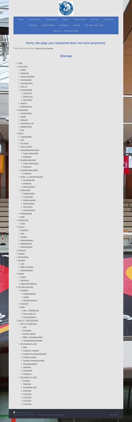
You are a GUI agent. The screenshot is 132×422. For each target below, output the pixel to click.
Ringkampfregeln (27, 240)
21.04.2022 (27, 394)
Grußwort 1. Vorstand (31, 350)
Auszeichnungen (27, 83)
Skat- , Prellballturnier (31, 310)
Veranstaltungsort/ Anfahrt (32, 340)
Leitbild (23, 70)
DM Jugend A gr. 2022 (29, 377)
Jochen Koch (28, 97)
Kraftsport (24, 120)
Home (20, 63)
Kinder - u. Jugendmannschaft (32, 177)
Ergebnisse (27, 157)
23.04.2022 (27, 401)
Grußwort (26, 381)
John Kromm (27, 207)
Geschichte (25, 73)
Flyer (22, 130)
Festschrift (24, 304)
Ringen (20, 133)
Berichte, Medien (29, 334)
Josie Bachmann (29, 210)
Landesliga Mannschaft (29, 170)
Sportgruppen (23, 110)
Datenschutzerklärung (29, 284)
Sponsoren (22, 250)
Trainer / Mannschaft (30, 153)
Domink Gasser (28, 203)
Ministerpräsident (29, 294)
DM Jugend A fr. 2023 (29, 344)
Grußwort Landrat (29, 357)
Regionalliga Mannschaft (30, 150)
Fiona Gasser (28, 197)
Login (116, 412)
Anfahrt (23, 277)
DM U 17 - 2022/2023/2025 (28, 320)
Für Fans (21, 227)
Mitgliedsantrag (26, 107)
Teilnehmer (27, 367)
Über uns (24, 86)
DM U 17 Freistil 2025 (29, 324)
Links (22, 264)
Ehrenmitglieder (26, 90)
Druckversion (19, 412)
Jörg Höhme (27, 100)
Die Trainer (25, 143)
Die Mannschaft (29, 180)
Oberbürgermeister (30, 300)
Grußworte (24, 290)
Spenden (24, 237)
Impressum (25, 280)
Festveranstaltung (29, 317)
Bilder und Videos (27, 267)
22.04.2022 (27, 397)
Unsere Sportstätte (27, 76)
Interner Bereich (26, 247)
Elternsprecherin (29, 187)
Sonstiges (21, 260)
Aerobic (23, 117)
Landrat (26, 297)
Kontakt (21, 274)
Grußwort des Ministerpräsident (34, 354)
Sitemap (30, 412)
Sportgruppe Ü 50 (27, 123)
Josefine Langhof (29, 200)
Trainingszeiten (26, 80)
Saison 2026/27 (26, 147)
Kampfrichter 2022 (30, 387)
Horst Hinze (27, 93)
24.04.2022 (27, 404)
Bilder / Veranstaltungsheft (32, 337)
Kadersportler (26, 190)
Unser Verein (23, 66)
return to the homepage (44, 48)
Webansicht (114, 415)
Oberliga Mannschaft (28, 160)
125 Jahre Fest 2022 (25, 287)
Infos (25, 327)
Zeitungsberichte (27, 270)
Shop (22, 234)
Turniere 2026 (23, 220)
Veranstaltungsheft (30, 364)
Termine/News (23, 257)
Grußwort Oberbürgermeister (34, 360)
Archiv (23, 223)
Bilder (23, 217)
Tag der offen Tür (29, 314)
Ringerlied (24, 230)
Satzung (24, 103)
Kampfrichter (27, 371)
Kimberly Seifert (29, 193)
